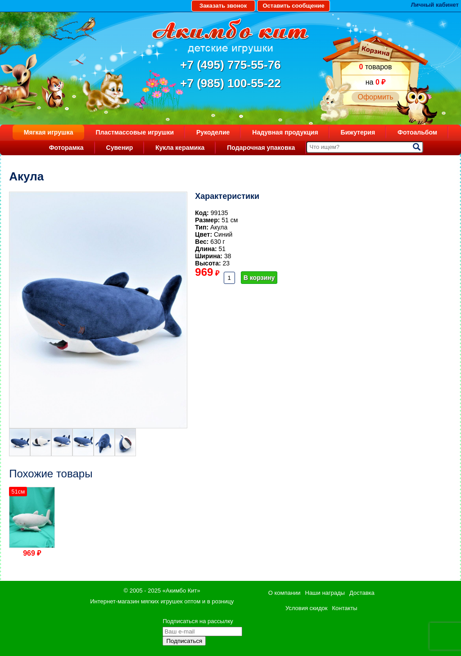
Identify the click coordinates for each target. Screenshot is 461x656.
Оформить (375, 97)
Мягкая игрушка (48, 132)
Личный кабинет (435, 4)
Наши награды (325, 592)
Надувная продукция (285, 132)
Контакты (344, 608)
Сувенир (119, 147)
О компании (284, 592)
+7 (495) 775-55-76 (230, 65)
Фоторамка (66, 147)
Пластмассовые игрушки (134, 132)
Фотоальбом (417, 132)
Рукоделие (213, 132)
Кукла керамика (179, 147)
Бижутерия (358, 132)
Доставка (362, 592)
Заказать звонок (223, 5)
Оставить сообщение (293, 5)
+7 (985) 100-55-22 (230, 83)
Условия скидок (306, 608)
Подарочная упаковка (261, 147)
